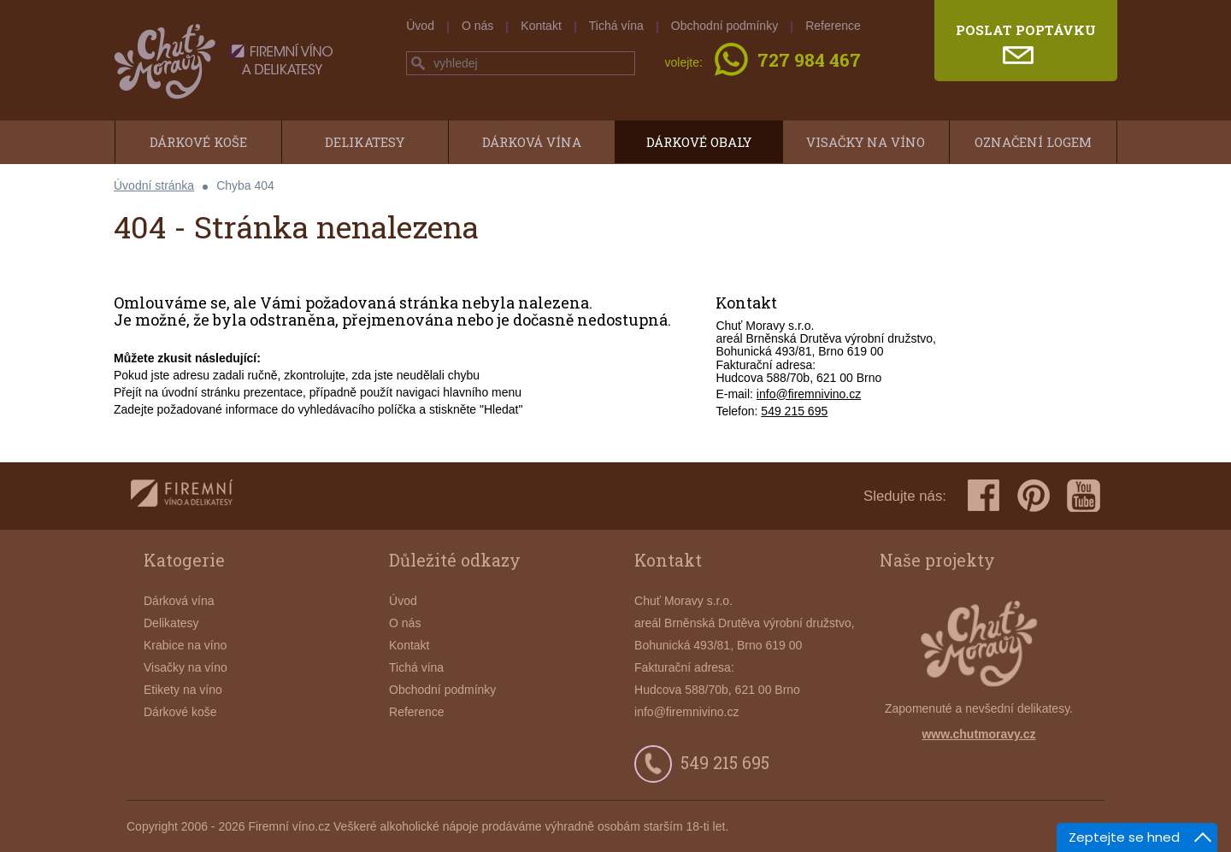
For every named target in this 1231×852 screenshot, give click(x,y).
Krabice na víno (185, 645)
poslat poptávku (1026, 29)
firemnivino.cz (182, 496)
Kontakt (541, 25)
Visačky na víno (865, 141)
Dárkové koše (198, 141)
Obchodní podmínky (724, 25)
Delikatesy (364, 141)
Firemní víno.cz (289, 826)
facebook (984, 495)
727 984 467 (809, 61)
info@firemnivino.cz (809, 394)
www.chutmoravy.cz (978, 734)
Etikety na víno (183, 689)
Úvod (420, 25)
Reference (833, 25)
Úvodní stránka (154, 185)
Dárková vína (531, 141)
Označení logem (1033, 141)
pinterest (1033, 495)
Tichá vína (616, 25)
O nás (477, 25)
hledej (418, 63)
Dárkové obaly (698, 141)
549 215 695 (794, 411)
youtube (1083, 495)
